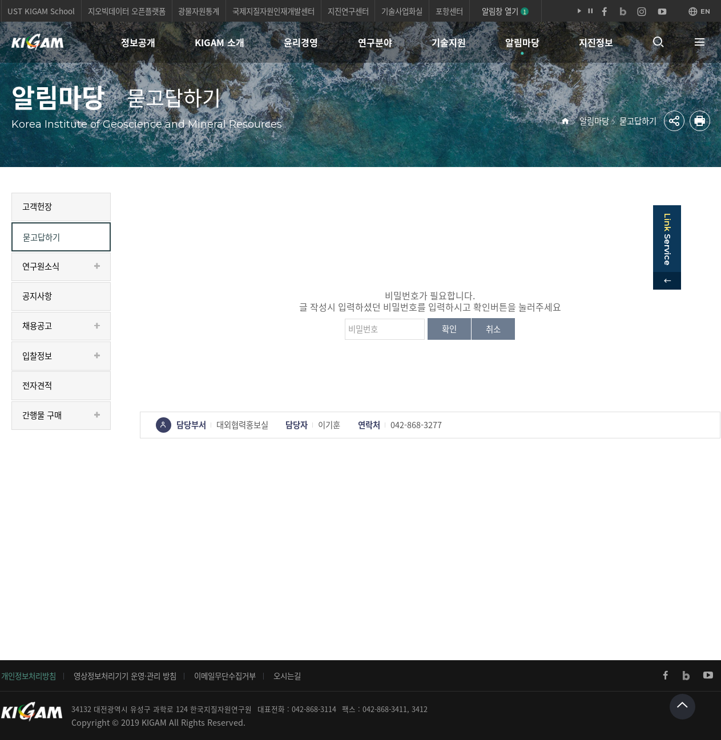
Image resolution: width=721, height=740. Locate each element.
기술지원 (449, 42)
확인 (449, 329)
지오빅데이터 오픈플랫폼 (127, 11)
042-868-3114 (314, 709)
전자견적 (37, 385)
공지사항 (37, 296)
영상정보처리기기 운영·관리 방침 (125, 675)
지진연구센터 (348, 11)
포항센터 (449, 11)
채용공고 (37, 325)
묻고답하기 (637, 121)
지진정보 (596, 42)
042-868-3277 (416, 424)
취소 (493, 329)
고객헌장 (37, 206)
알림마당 (522, 42)
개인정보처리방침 (28, 675)
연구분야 (375, 42)
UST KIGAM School (41, 11)
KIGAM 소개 (219, 42)
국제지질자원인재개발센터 (273, 11)
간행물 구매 (42, 415)
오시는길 (287, 675)
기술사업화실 (401, 11)
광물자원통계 (198, 11)
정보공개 (138, 42)
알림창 (505, 11)
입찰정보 (37, 355)
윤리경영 (301, 42)
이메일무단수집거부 (225, 675)
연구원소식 (40, 266)
